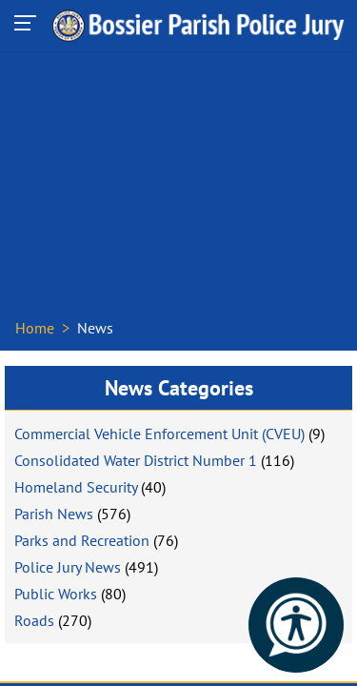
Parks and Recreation (81, 540)
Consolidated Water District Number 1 (135, 460)
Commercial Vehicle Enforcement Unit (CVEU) (159, 433)
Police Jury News (67, 566)
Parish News (53, 513)
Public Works (55, 593)
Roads (34, 620)
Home (34, 327)
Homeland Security (75, 486)
